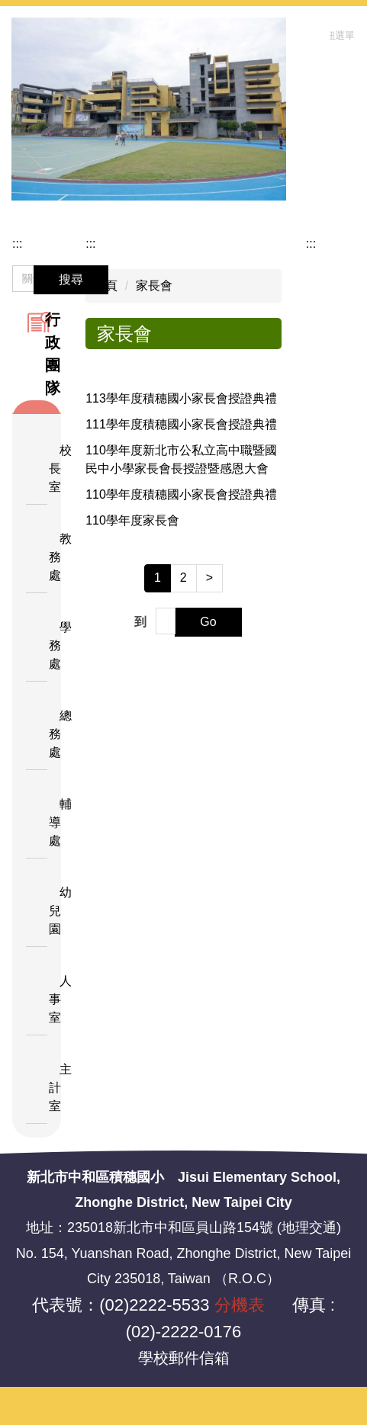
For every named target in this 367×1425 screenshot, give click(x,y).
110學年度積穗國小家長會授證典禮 (181, 494)
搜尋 (71, 279)
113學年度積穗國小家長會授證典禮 (181, 398)
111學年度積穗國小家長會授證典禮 (181, 424)
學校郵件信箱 (184, 1358)
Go (208, 621)
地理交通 (309, 1227)
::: (17, 243)
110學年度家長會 (132, 520)
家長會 (154, 285)
